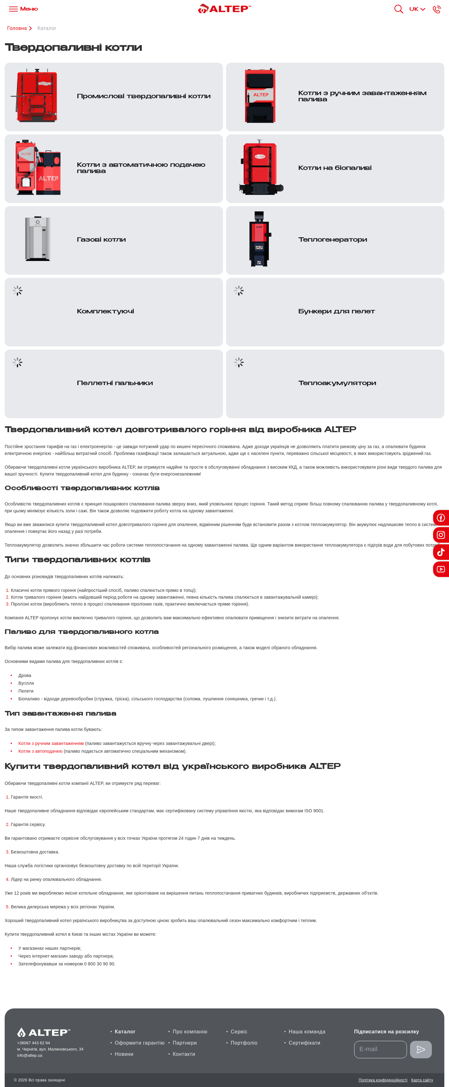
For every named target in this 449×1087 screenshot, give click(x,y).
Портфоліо (244, 1043)
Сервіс (239, 1031)
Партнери (185, 1043)
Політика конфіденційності (383, 1080)
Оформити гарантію (140, 1043)
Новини (124, 1054)
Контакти (184, 1054)
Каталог (46, 28)
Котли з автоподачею (40, 751)
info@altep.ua (29, 1055)
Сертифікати (305, 1043)
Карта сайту (422, 1080)
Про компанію (190, 1031)
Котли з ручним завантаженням (51, 743)
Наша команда (307, 1031)
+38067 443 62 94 (33, 1043)
